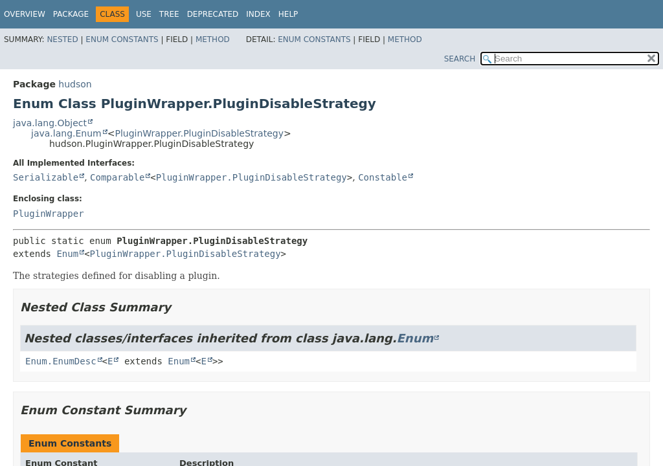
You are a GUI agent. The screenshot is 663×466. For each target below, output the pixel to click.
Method (213, 39)
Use (144, 14)
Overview (24, 14)
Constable (382, 177)
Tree (169, 14)
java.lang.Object (50, 123)
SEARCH (460, 58)
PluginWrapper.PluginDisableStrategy (199, 133)
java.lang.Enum (66, 133)
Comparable (117, 177)
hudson (74, 84)
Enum (67, 254)
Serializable (45, 177)
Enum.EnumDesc (60, 361)
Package (71, 14)
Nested (62, 39)
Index (258, 14)
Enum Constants (121, 39)
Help (288, 14)
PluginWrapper (48, 213)
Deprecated (213, 14)
